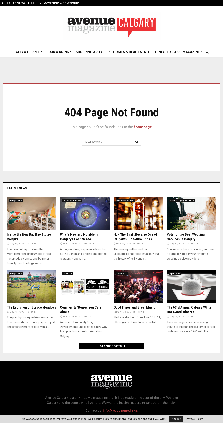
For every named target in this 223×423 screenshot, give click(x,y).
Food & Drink (57, 52)
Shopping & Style (91, 52)
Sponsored (121, 274)
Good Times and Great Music (134, 307)
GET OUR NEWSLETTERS (21, 3)
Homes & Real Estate (131, 52)
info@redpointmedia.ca (120, 410)
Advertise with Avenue (61, 3)
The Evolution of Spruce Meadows (31, 307)
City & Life (67, 274)
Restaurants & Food (72, 201)
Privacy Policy (194, 419)
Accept (176, 418)
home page (143, 127)
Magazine (191, 52)
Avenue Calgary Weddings (182, 201)
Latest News (17, 188)
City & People (28, 52)
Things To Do (164, 52)
